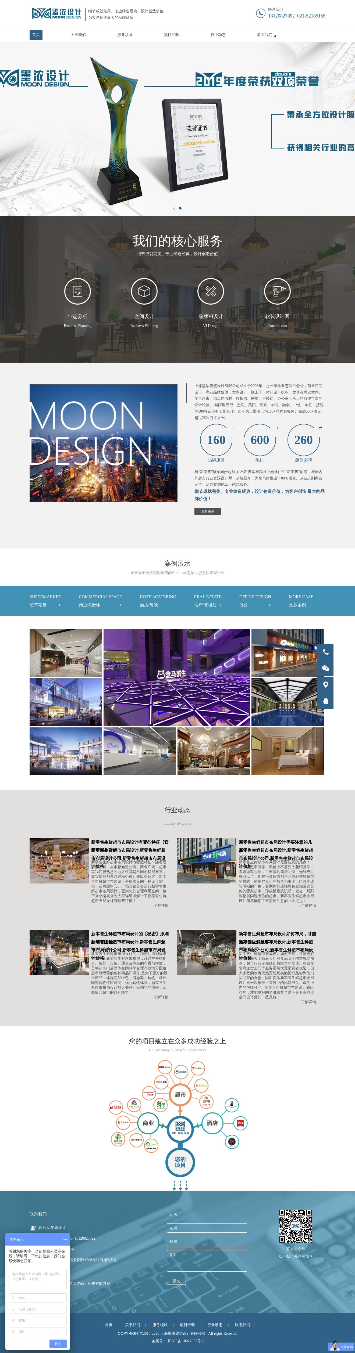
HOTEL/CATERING (158, 601)
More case (301, 601)
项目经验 (171, 35)
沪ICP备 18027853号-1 (186, 1341)
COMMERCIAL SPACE (100, 601)
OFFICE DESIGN (255, 601)
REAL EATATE (208, 601)
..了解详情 (160, 906)
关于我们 (78, 35)
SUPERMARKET (45, 601)
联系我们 (264, 35)
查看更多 (207, 511)
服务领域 (124, 35)
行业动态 (218, 35)
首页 (36, 35)
